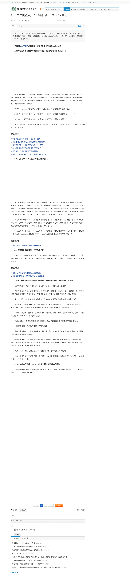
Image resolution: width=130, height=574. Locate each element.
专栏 (87, 9)
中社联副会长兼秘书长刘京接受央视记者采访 (26, 273)
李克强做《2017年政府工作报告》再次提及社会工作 (28, 154)
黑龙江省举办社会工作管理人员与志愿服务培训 (28, 550)
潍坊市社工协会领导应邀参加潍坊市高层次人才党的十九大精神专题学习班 (37, 567)
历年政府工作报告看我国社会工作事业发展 (25, 139)
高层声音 (60, 9)
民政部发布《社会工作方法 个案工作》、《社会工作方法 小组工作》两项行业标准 (39, 557)
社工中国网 (24, 46)
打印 (61, 21)
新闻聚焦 (24, 2)
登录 (90, 2)
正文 (14, 26)
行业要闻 (67, 9)
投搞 (58, 21)
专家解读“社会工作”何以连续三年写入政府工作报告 (28, 142)
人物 (100, 9)
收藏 (64, 21)
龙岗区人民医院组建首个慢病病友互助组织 (26, 546)
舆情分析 (82, 9)
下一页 (51, 505)
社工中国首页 (16, 2)
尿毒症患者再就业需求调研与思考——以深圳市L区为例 (30, 564)
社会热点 (53, 9)
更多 (68, 2)
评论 (105, 9)
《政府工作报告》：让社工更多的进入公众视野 (27, 145)
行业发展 (61, 2)
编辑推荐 (25, 538)
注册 (94, 2)
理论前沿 (32, 2)
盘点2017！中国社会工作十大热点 (23, 543)
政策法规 (39, 2)
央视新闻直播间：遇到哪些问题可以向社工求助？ (27, 276)
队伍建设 (54, 2)
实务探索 (46, 2)
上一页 (36, 505)
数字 (96, 9)
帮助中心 (75, 2)
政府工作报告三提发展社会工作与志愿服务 (25, 151)
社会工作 (23, 510)
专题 (92, 9)
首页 (47, 9)
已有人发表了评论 (16, 520)
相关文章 (15, 538)
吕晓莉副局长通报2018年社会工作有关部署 (26, 560)
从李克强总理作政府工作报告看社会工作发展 (26, 148)
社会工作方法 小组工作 (20, 553)
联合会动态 (74, 9)
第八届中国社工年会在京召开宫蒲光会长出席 (26, 245)
